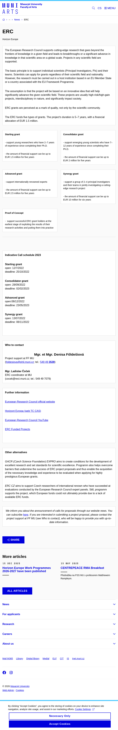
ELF (55, 658)
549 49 (47, 362)
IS (68, 658)
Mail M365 (7, 658)
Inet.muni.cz (78, 658)
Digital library (32, 658)
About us (8, 643)
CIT (62, 658)
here (25, 514)
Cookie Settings (85, 712)
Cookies (20, 690)
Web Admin (8, 690)
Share (13, 539)
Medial (46, 658)
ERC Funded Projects (17, 429)
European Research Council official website (30, 401)
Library (19, 658)
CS (100, 8)
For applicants (11, 614)
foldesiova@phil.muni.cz (20, 362)
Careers (7, 634)
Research (8, 624)
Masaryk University (19, 686)
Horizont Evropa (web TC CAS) (23, 411)
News (5, 604)
